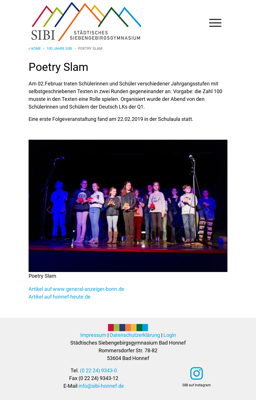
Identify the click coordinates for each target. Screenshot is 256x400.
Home (36, 48)
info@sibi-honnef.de (101, 386)
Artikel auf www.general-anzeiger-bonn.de (76, 289)
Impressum (93, 335)
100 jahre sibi (59, 48)
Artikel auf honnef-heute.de (60, 297)
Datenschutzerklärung (135, 335)
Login (169, 335)
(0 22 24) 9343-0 (98, 370)
